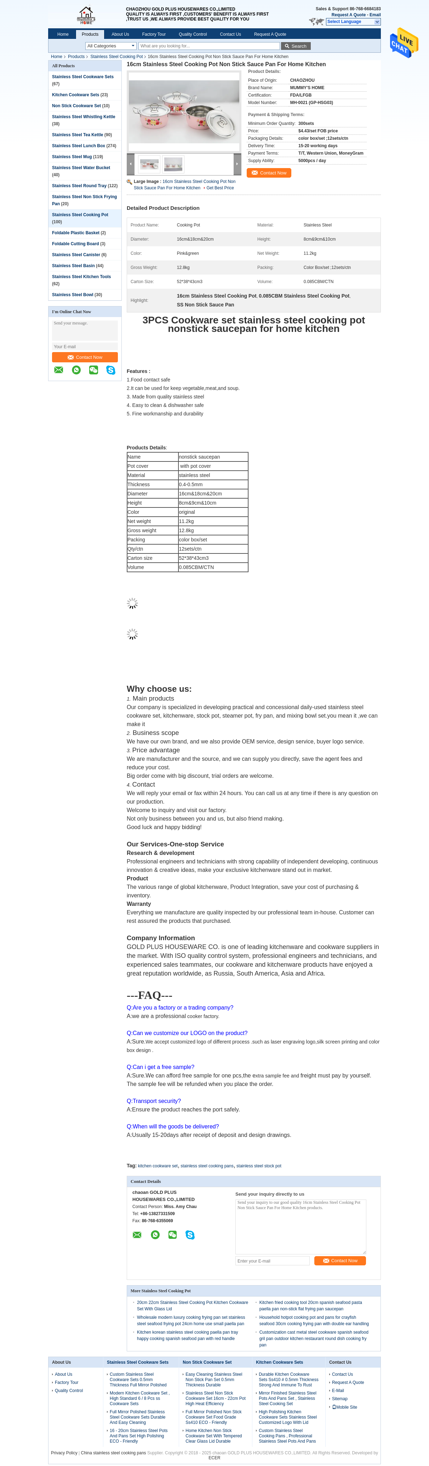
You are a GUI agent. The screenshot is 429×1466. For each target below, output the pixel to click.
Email (375, 14)
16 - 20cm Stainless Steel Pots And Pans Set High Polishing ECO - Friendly (138, 1436)
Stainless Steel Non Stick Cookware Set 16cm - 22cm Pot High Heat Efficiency (215, 1398)
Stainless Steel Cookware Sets (83, 76)
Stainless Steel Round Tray (79, 185)
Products (90, 34)
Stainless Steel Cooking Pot (116, 56)
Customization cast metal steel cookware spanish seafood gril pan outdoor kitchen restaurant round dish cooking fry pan (313, 1338)
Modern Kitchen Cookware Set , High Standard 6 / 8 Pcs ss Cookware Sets (140, 1398)
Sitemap (340, 1398)
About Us (120, 34)
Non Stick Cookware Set (76, 105)
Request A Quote (349, 14)
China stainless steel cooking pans (113, 1452)
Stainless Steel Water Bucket (81, 167)
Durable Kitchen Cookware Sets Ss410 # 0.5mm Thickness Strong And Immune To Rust (289, 1379)
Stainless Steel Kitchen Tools (81, 276)
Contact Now (85, 357)
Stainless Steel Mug (72, 156)
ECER (214, 1457)
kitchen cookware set (158, 1165)
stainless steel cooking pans (207, 1165)
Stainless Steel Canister (76, 254)
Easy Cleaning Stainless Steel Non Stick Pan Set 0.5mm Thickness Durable (213, 1379)
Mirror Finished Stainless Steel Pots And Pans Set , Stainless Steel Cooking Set (287, 1398)
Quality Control (193, 34)
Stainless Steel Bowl (72, 294)
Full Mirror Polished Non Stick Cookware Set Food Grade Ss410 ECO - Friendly (213, 1417)
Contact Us (230, 34)
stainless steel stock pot (258, 1165)
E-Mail (338, 1390)
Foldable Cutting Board (75, 243)
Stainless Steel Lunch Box (78, 145)
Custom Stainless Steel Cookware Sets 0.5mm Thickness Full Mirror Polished (138, 1379)
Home (63, 34)
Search (299, 46)
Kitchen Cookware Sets (75, 94)
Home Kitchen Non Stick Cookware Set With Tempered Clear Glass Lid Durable (213, 1436)
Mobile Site (344, 1407)
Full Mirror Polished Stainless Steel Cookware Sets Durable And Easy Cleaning (137, 1417)
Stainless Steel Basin (73, 265)
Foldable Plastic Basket (75, 232)
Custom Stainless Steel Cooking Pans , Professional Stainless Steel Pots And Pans (287, 1436)
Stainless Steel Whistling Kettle (83, 116)
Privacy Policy (64, 1452)
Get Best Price (220, 187)
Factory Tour (154, 34)
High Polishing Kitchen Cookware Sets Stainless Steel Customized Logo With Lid (288, 1417)
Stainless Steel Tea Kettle (77, 134)
